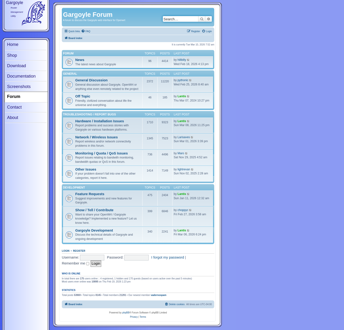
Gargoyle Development (94, 230)
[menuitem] (85, 31)
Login (65, 251)
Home (12, 44)
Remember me (75, 263)
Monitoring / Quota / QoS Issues (101, 153)
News (79, 60)
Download (16, 65)
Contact (14, 107)
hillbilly (182, 60)
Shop (12, 55)
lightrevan (184, 169)
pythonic (183, 80)
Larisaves (184, 137)
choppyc (183, 210)
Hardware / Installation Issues (99, 121)
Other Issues (85, 169)
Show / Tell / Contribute (94, 210)
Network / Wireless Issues (96, 137)
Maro (181, 153)
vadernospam (158, 295)
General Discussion (91, 80)
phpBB (125, 312)
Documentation (21, 76)
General (70, 73)
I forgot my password (167, 257)
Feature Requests (89, 194)
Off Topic (82, 96)
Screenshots (19, 86)
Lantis (182, 96)
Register (79, 251)
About (12, 117)
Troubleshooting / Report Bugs (89, 114)
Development (74, 187)
